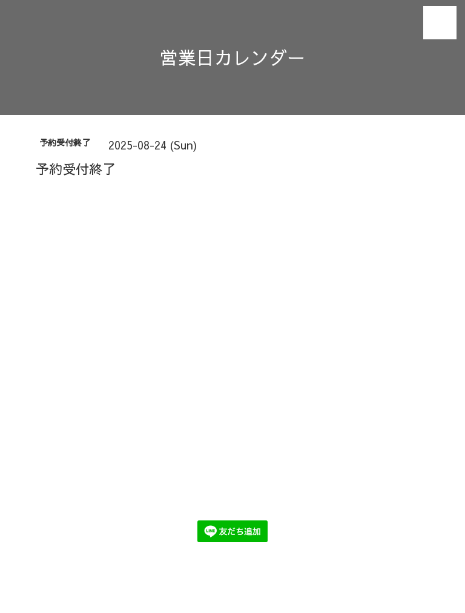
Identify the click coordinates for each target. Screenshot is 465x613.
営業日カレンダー (232, 57)
